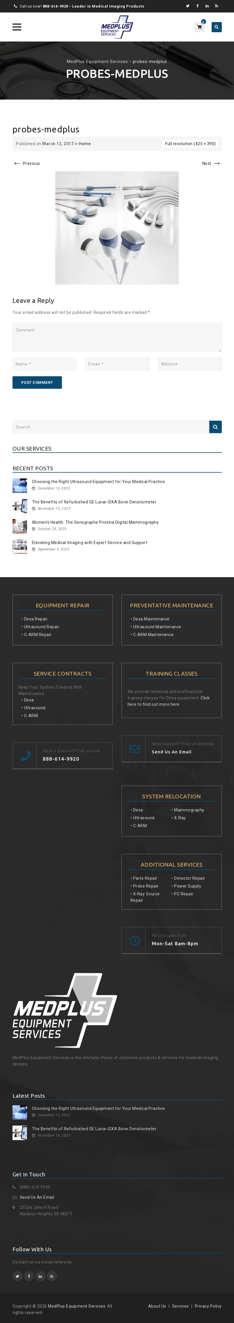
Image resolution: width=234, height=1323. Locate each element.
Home (85, 143)
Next (212, 163)
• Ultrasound (34, 707)
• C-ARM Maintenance (152, 634)
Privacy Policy (208, 1306)
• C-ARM (30, 715)
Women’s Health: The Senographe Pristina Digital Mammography (95, 522)
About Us (157, 1306)
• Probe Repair (145, 886)
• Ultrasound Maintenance (156, 626)
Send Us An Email (37, 1197)
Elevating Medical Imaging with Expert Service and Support (90, 542)
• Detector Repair (188, 878)
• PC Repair (183, 894)
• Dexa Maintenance (150, 619)
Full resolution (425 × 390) (190, 143)
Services (180, 1306)
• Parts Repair (144, 878)
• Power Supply (186, 886)
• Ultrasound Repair (41, 626)
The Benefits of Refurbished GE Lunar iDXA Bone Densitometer (94, 502)
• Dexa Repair (35, 619)
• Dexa (28, 700)
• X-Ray (179, 818)
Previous (26, 163)
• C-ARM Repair (37, 634)
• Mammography (188, 810)
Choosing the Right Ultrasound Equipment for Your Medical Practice (98, 481)
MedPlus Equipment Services (76, 1306)
